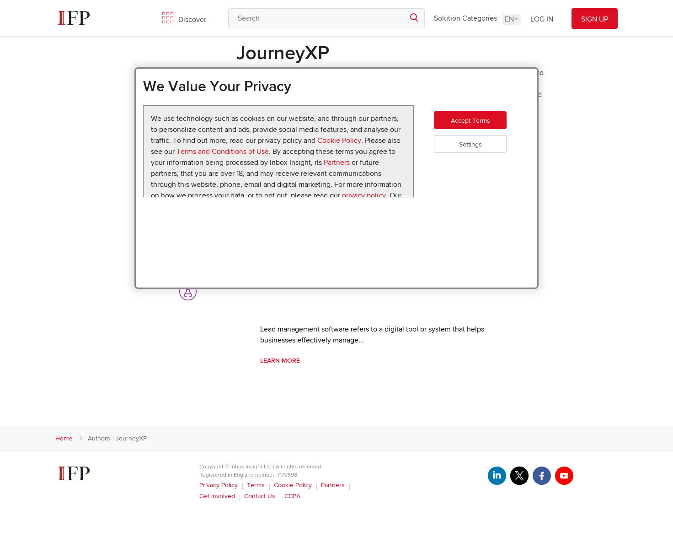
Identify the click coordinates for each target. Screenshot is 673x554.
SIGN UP (594, 19)
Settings (479, 152)
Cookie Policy (339, 140)
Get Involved (217, 496)
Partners (337, 162)
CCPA (292, 496)
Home (63, 438)
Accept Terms (479, 124)
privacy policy (364, 195)
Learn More (280, 360)
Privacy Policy (218, 485)
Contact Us (259, 496)
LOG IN (541, 19)
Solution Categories (465, 18)
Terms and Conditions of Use (222, 151)
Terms (256, 485)
